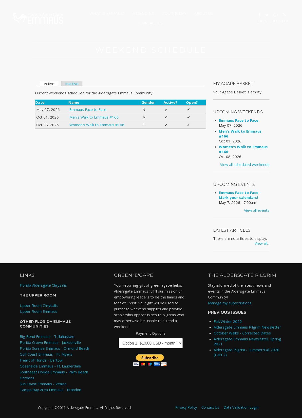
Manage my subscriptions (229, 302)
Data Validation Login (241, 407)
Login (261, 20)
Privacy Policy (186, 407)
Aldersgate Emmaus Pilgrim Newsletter (247, 327)
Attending (143, 13)
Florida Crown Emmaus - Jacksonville (50, 342)
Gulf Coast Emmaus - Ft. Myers (46, 354)
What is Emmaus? (107, 13)
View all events (256, 210)
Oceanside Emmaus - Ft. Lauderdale (50, 366)
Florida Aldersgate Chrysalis (43, 285)
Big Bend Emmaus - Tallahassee (47, 336)
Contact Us (151, 23)
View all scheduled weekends (244, 164)
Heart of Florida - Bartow (41, 360)
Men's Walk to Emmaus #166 (94, 117)
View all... (262, 243)
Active (51, 83)
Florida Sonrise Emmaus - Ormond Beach (54, 348)
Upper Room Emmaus (38, 311)
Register (280, 20)
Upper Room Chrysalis (39, 305)
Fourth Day (174, 13)
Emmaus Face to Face (87, 109)
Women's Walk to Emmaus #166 (96, 124)
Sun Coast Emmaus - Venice (43, 383)
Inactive (71, 83)
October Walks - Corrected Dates (242, 333)
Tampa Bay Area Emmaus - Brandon (50, 389)
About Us (203, 13)
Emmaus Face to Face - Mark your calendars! (240, 195)
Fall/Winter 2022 (228, 321)
